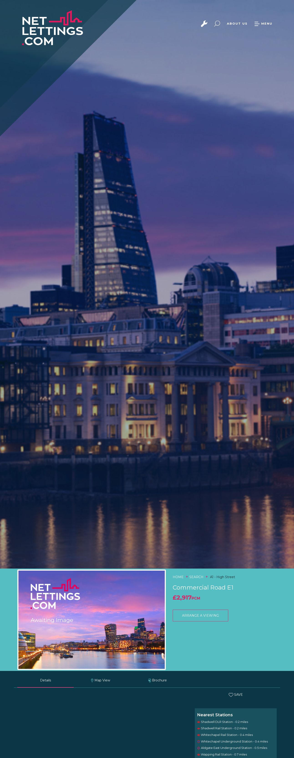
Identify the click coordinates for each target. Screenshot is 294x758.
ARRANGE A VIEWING (200, 615)
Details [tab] (45, 680)
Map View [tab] (100, 680)
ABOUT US (237, 23)
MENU (263, 23)
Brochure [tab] (157, 680)
